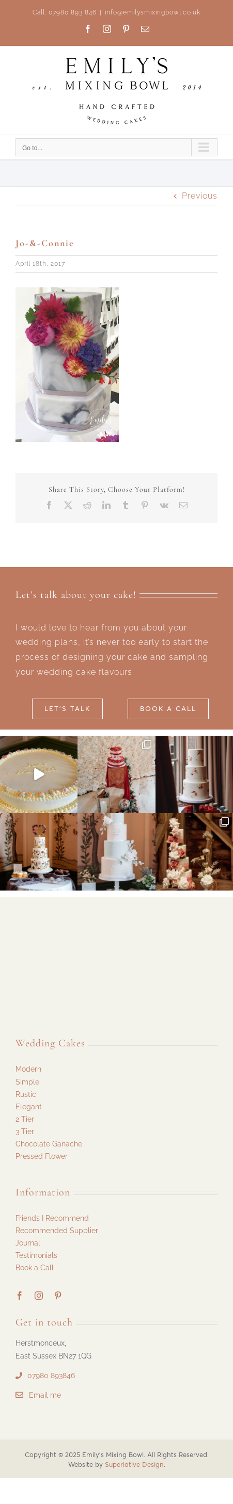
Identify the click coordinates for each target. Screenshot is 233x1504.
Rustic (25, 1094)
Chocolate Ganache (48, 1144)
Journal (27, 1243)
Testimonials (36, 1255)
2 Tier (24, 1119)
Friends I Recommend (52, 1218)
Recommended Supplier (56, 1230)
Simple (27, 1082)
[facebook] (19, 1295)
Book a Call (34, 1268)
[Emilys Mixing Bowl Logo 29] (61, 931)
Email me (45, 1395)
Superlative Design (134, 1464)
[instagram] (39, 1295)
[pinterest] (58, 1295)
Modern (28, 1069)
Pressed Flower (41, 1156)
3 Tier (24, 1131)
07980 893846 (51, 1375)
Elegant (28, 1107)
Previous (200, 196)
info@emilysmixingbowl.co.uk (152, 12)
